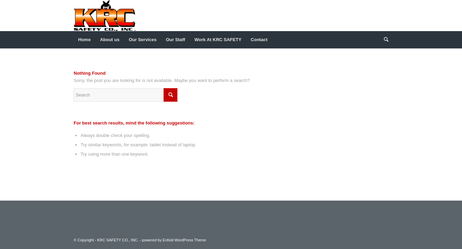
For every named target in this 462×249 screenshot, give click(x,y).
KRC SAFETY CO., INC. (118, 240)
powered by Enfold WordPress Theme (174, 240)
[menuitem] (84, 39)
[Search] (383, 39)
